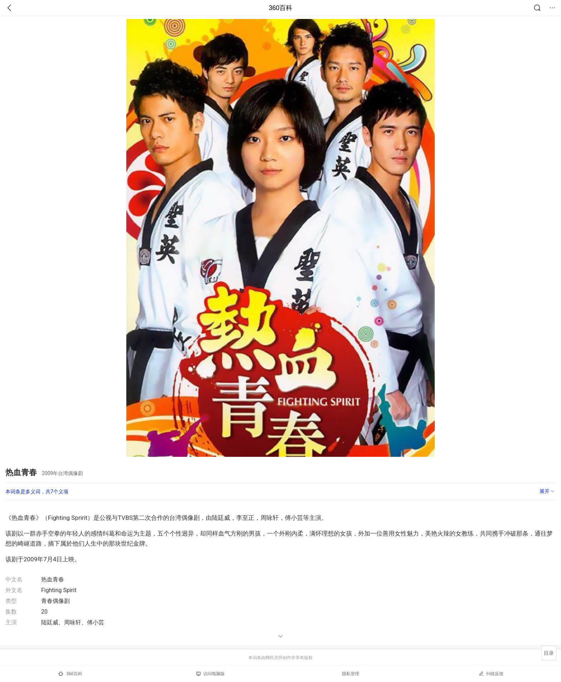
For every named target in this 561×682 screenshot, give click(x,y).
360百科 (280, 7)
